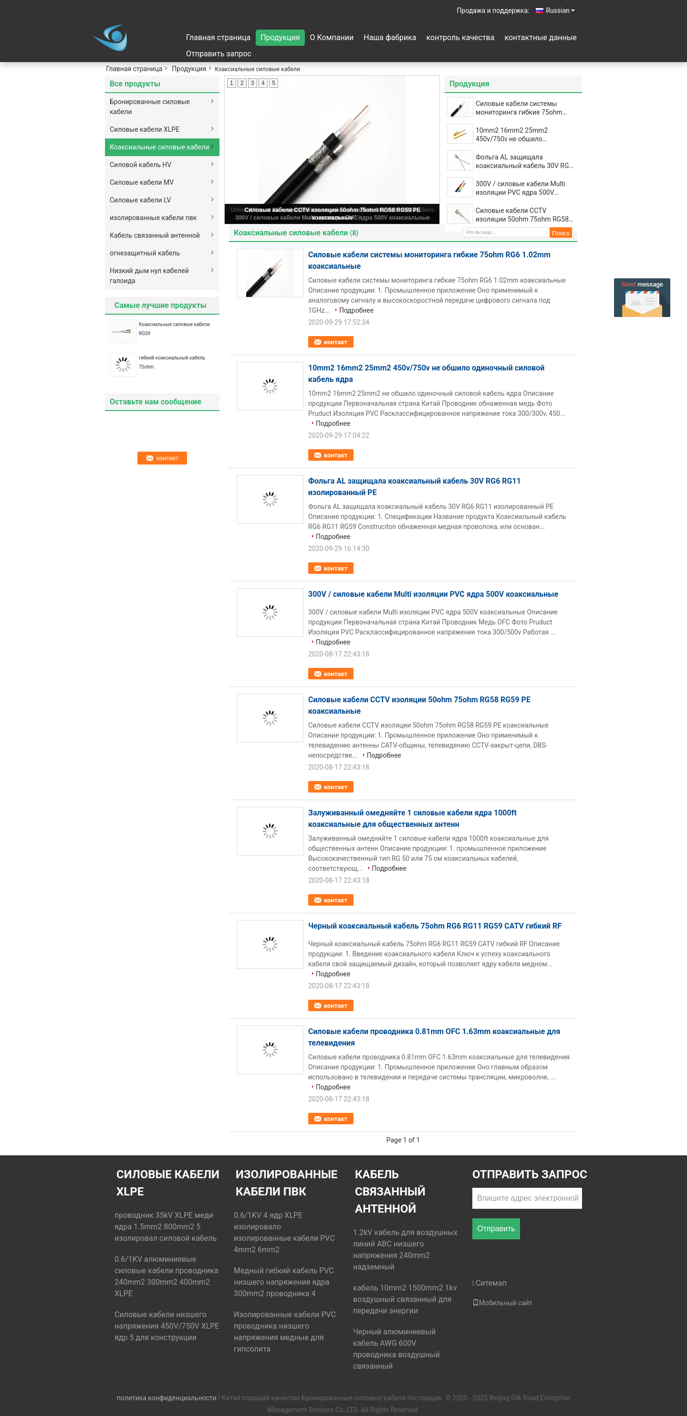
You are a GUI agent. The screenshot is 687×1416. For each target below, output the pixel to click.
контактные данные (540, 37)
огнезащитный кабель (145, 253)
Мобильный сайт (502, 1303)
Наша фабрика (390, 37)
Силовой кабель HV (140, 165)
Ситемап (491, 1283)
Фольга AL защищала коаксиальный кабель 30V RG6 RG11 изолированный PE (524, 161)
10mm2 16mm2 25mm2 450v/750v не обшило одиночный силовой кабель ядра (519, 135)
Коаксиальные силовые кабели (159, 147)
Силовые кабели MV (142, 182)
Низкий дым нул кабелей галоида (149, 276)
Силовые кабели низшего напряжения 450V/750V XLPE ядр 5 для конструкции (166, 1326)
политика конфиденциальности (167, 1398)
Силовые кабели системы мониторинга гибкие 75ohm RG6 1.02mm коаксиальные (519, 108)
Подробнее (356, 310)
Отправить (496, 1229)
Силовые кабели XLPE (144, 129)
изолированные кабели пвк (153, 218)
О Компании (332, 37)
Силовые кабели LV (140, 200)
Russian (560, 10)
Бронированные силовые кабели (150, 107)
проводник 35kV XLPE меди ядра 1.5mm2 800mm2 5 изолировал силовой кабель (165, 1227)
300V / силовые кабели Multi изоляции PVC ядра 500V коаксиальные (520, 188)
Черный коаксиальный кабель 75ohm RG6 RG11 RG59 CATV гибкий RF (435, 925)
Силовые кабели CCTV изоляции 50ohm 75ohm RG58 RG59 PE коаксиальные (522, 215)
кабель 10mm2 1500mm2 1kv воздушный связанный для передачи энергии (405, 1299)
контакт (335, 342)
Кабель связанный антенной (155, 235)
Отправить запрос (218, 53)
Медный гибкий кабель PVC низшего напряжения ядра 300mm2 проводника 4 (284, 1282)
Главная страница (218, 37)
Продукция (280, 37)
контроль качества (461, 37)
